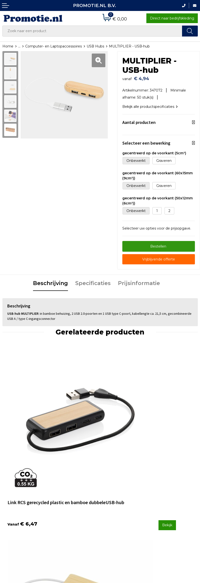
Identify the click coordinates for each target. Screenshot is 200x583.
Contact (109, 477)
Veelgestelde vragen (69, 483)
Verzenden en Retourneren (114, 493)
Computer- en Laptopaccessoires (53, 46)
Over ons (60, 477)
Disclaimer (161, 496)
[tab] (50, 281)
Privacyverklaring (166, 490)
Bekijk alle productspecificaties (150, 104)
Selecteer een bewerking (146, 140)
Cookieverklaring (166, 483)
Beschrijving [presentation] (50, 281)
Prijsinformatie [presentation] (139, 281)
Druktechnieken (66, 490)
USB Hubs (95, 46)
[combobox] (92, 31)
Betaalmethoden (117, 483)
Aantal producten (139, 120)
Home (7, 46)
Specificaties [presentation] (93, 281)
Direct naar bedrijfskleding (172, 18)
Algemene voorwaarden (172, 477)
